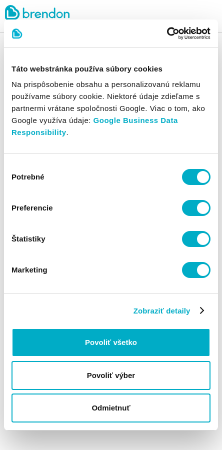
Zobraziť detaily (162, 310)
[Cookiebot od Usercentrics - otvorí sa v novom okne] (166, 33)
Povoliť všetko (111, 342)
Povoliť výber (111, 375)
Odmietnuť (111, 408)
